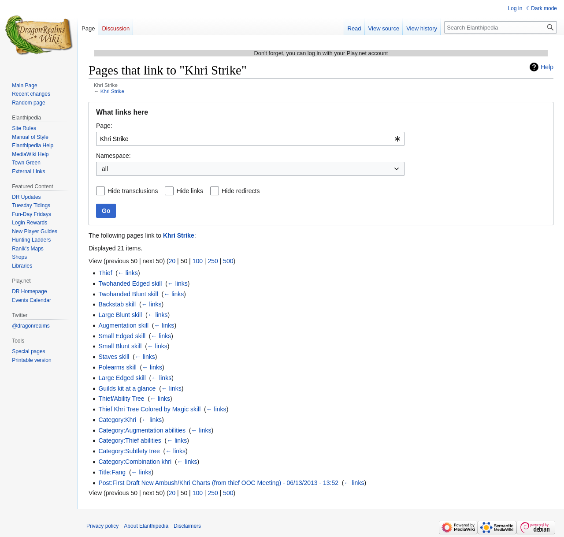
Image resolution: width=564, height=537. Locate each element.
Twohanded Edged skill (130, 283)
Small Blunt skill (119, 346)
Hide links (189, 190)
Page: (104, 125)
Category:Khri (117, 419)
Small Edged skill (121, 335)
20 (172, 261)
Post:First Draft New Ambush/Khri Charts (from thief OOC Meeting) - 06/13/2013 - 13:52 (218, 482)
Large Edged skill (121, 377)
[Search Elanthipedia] (500, 27)
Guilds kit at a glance (127, 388)
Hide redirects (241, 190)
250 (213, 261)
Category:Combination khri (134, 461)
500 (228, 261)
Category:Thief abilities (129, 440)
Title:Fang (112, 472)
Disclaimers (187, 526)
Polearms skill (117, 367)
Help (547, 67)
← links (128, 272)
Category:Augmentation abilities (142, 430)
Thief (105, 272)
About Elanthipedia (146, 526)
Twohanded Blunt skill (128, 294)
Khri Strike (112, 91)
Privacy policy (102, 526)
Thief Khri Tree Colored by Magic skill (149, 409)
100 (198, 261)
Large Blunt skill (120, 314)
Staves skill (113, 356)
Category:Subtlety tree (129, 451)
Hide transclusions (133, 190)
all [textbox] (105, 168)
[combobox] (250, 139)
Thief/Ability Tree (121, 398)
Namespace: (113, 155)
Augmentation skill (123, 325)
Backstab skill (117, 304)
